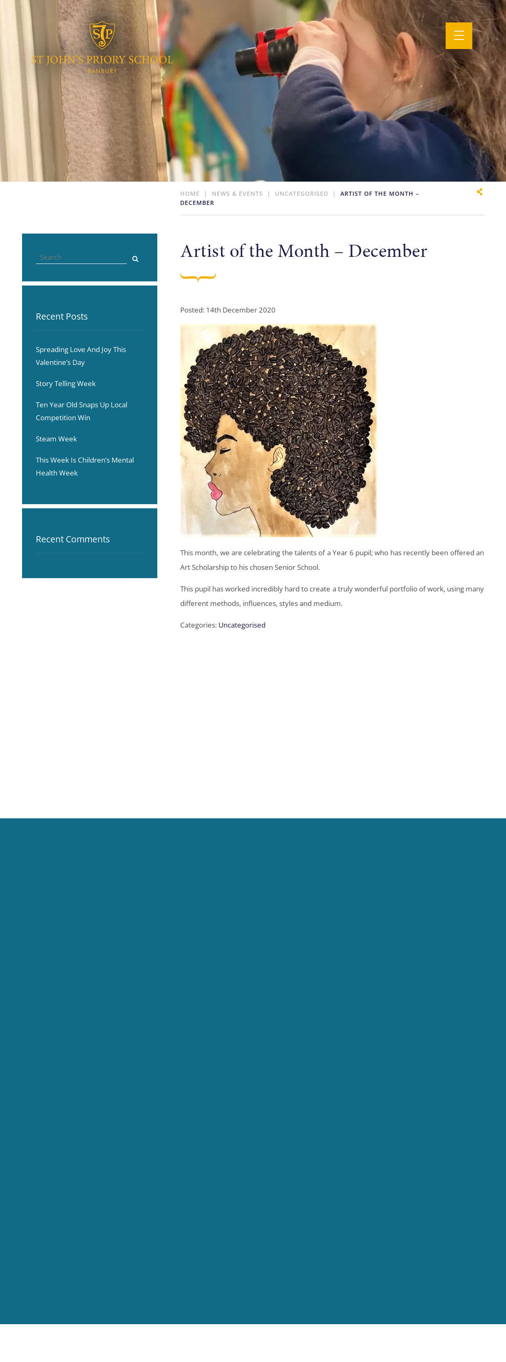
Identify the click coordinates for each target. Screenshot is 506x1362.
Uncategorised (241, 625)
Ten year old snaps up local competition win (81, 411)
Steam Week (56, 438)
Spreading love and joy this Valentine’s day (81, 356)
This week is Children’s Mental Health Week (85, 466)
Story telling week (66, 383)
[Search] (135, 257)
